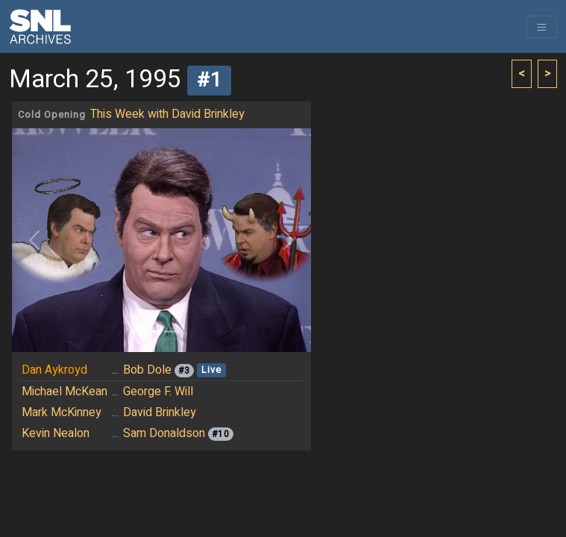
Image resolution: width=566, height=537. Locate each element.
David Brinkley (159, 412)
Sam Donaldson (164, 433)
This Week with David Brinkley (167, 114)
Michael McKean (64, 392)
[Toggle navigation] (541, 27)
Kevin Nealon (55, 433)
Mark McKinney (61, 412)
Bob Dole (147, 370)
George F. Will (158, 392)
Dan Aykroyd (54, 370)
